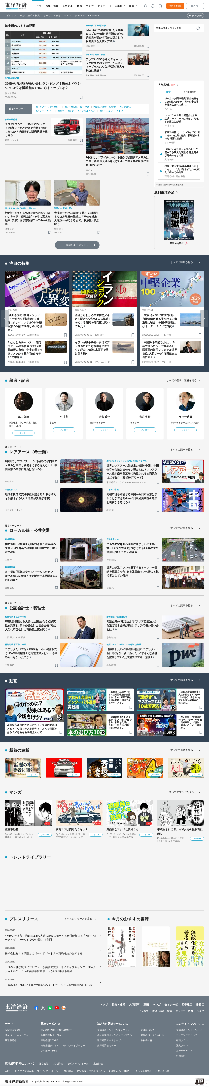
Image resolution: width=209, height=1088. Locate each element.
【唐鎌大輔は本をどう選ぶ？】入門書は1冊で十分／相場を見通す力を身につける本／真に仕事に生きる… (119, 722)
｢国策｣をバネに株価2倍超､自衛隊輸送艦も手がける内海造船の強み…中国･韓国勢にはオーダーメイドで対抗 (159, 321)
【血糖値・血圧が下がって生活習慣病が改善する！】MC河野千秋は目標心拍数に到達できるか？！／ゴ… (119, 697)
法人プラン (182, 1045)
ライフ (68, 15)
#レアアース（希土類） (48, 106)
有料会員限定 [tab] (189, 92)
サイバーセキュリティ (16, 1035)
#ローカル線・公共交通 (77, 106)
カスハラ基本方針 (142, 1071)
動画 (79, 6)
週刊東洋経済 (164, 192)
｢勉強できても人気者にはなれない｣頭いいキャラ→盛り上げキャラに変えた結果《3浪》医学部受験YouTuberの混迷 (28, 218)
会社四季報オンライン (52, 1035)
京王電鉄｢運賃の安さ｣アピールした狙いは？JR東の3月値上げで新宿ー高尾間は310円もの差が (31, 575)
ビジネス (12, 15)
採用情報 (58, 1063)
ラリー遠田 (185, 416)
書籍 (131, 6)
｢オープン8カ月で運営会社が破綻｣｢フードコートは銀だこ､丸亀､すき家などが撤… (182, 118)
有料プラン (182, 1040)
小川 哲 (64, 416)
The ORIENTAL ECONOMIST (56, 1030)
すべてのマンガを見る (181, 792)
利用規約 (180, 1055)
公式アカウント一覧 (78, 1063)
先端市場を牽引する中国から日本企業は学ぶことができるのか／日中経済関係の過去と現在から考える (131, 498)
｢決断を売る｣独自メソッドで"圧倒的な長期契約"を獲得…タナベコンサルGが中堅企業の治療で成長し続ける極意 (25, 323)
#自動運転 (125, 106)
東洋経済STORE (49, 1040)
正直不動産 (11, 829)
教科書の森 (146, 1040)
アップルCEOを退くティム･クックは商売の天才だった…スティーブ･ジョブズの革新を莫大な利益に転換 (105, 65)
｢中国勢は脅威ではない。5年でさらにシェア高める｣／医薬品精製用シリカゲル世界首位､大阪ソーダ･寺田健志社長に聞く (159, 350)
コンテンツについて (186, 1035)
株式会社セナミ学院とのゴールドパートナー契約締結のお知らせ (43, 953)
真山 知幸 (23, 416)
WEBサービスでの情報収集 (19, 1071)
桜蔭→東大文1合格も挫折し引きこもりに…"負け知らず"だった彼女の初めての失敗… (182, 169)
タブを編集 (197, 15)
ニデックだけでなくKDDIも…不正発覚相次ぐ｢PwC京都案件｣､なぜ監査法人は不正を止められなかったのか (31, 653)
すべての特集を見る (181, 262)
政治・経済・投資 (30, 15)
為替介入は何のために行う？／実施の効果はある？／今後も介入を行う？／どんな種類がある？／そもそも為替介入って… (32, 728)
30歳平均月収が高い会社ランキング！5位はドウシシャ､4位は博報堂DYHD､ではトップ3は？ (43, 86)
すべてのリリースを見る (78, 918)
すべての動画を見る (181, 680)
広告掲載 (98, 1063)
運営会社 (43, 1063)
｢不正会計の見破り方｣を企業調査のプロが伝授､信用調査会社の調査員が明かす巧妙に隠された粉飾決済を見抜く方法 (105, 36)
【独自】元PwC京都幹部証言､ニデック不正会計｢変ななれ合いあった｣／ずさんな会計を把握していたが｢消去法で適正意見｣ (132, 653)
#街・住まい (106, 110)
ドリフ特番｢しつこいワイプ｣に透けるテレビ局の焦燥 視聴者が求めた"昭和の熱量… (182, 135)
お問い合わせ (162, 1071)
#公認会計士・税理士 (105, 106)
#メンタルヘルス (87, 110)
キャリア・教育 (52, 15)
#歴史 (71, 110)
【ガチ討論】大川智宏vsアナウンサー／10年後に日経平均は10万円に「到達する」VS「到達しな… (190, 722)
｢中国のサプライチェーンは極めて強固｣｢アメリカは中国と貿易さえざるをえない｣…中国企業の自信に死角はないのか (117, 161)
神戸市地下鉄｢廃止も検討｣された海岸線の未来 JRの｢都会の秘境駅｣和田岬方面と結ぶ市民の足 (31, 548)
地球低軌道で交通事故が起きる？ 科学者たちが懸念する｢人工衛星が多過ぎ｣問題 (30, 496)
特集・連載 (52, 6)
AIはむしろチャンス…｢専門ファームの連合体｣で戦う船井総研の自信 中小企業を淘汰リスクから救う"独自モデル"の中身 (25, 350)
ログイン (195, 6)
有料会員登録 (175, 6)
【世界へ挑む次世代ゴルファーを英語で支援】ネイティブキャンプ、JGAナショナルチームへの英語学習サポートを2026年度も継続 (50, 969)
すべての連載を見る (181, 750)
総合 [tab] (168, 91)
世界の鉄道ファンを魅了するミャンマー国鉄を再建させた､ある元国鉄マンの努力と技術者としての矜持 (132, 571)
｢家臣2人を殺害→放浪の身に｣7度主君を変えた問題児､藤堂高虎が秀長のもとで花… (182, 152)
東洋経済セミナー (106, 1045)
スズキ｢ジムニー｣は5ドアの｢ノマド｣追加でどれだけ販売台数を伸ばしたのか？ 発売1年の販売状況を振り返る (26, 130)
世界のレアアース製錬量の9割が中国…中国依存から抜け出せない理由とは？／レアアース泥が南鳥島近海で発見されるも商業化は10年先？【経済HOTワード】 (132, 471)
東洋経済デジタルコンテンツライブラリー (63, 1045)
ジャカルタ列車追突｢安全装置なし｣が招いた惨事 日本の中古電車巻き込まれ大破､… (182, 101)
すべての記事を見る (181, 449)
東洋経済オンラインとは (168, 28)
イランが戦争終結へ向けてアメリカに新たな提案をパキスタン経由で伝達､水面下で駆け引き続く (92, 348)
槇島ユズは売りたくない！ (72, 829)
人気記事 (68, 6)
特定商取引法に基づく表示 (91, 1071)
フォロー (24, 433)
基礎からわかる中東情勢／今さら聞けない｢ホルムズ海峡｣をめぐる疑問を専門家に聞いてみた (92, 321)
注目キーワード (17, 108)
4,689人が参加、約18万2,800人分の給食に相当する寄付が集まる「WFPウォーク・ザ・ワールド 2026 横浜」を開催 (51, 937)
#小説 (120, 110)
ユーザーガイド (184, 1050)
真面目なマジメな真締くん (122, 829)
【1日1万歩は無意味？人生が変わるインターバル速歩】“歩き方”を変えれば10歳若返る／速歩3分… (189, 697)
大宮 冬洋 (145, 416)
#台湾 (61, 110)
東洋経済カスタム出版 (152, 1035)
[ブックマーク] (81, 97)
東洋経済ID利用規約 (119, 1071)
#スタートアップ (45, 110)
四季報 (119, 6)
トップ (38, 6)
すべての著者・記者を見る (182, 380)
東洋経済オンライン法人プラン (113, 1030)
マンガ (90, 6)
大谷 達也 (104, 416)
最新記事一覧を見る (77, 244)
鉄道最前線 (11, 1040)
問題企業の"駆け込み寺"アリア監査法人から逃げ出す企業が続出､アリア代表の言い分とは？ (132, 625)
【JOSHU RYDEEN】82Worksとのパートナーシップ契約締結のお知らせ (49, 985)
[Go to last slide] (5, 318)
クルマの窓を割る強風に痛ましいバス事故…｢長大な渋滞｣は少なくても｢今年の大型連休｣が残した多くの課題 (132, 548)
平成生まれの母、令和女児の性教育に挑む (180, 831)
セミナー (103, 6)
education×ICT (12, 1030)
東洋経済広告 (148, 1030)
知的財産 (68, 1071)
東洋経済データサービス (110, 1040)
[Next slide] (204, 318)
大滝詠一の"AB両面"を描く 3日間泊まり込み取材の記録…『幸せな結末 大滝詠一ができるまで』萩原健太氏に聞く (77, 218)
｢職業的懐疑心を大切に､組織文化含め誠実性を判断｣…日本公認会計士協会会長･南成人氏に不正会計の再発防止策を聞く (30, 625)
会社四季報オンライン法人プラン (114, 1035)
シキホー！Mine (49, 1050)
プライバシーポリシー (49, 1071)
